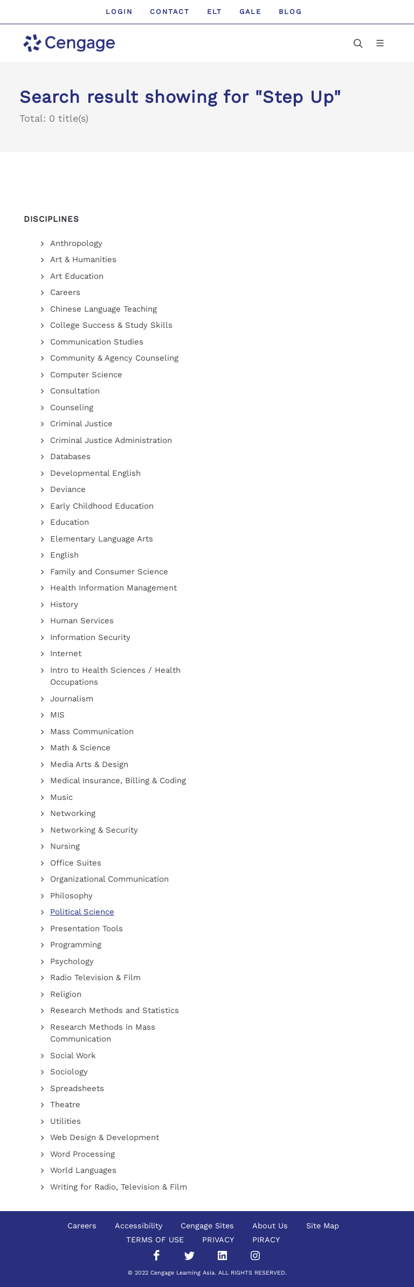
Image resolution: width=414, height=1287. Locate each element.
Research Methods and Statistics (114, 1010)
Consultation (75, 391)
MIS (57, 715)
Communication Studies (96, 342)
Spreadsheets (77, 1088)
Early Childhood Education (102, 506)
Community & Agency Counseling (114, 358)
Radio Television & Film (95, 977)
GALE (250, 12)
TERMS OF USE (155, 1239)
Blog (290, 12)
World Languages (83, 1170)
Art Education (77, 276)
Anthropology (76, 243)
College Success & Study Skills (111, 325)
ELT (214, 12)
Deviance (68, 489)
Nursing (65, 846)
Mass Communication (92, 731)
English (64, 555)
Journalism (71, 699)
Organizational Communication (109, 879)
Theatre (65, 1104)
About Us (270, 1225)
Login (119, 12)
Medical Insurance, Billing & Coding (118, 780)
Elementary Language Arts (101, 539)
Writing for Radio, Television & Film (118, 1187)
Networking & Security (94, 830)
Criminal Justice (81, 423)
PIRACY (266, 1239)
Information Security (90, 637)
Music (61, 797)
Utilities (65, 1121)
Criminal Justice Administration (111, 440)
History (64, 604)
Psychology (72, 961)
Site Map (322, 1225)
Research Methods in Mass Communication (102, 1033)
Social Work (73, 1055)
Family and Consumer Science (109, 571)
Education (69, 522)
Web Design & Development (104, 1137)
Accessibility (138, 1225)
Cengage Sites (207, 1225)
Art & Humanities (83, 259)
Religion (65, 994)
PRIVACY (218, 1239)
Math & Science (80, 747)
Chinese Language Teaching (103, 309)
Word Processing (82, 1154)
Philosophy (71, 896)
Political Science (82, 912)
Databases (70, 456)
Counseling (71, 407)
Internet (65, 653)
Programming (75, 945)
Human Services (82, 620)
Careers (65, 292)
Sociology (69, 1072)
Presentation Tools (86, 928)
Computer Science (86, 374)
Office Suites (75, 863)
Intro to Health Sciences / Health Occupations (115, 676)
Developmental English (95, 473)
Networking (72, 813)
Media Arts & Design (89, 764)
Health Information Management (113, 588)
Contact (170, 12)
